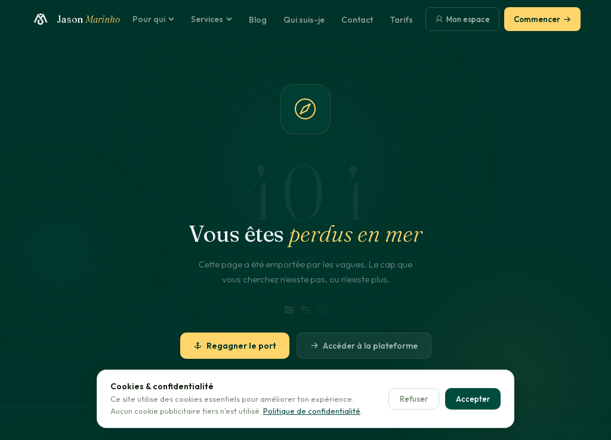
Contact (357, 19)
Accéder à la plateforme (364, 345)
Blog (258, 19)
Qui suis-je (304, 19)
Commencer (542, 19)
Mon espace (462, 19)
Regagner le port (234, 345)
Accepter (473, 399)
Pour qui (153, 19)
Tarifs (401, 19)
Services (211, 19)
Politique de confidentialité (311, 411)
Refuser (414, 399)
